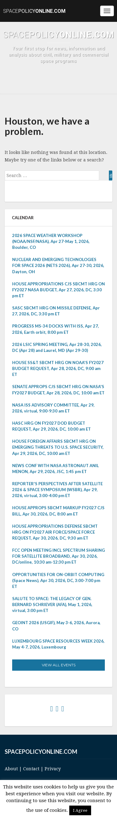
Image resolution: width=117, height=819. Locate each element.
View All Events (59, 665)
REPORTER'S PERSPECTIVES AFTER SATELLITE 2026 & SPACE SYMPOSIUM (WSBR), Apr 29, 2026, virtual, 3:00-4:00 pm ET (57, 489)
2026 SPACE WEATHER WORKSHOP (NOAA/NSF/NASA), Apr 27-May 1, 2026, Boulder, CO (51, 241)
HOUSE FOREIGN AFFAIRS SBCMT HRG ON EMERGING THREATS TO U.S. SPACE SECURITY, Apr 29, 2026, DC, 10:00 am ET (58, 447)
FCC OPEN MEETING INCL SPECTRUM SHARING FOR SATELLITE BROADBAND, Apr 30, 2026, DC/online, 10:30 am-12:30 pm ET (58, 556)
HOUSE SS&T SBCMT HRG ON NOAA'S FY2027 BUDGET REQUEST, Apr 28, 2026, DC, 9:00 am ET (58, 368)
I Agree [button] (80, 810)
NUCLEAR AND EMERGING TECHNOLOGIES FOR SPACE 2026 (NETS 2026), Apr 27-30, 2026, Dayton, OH (58, 265)
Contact (31, 768)
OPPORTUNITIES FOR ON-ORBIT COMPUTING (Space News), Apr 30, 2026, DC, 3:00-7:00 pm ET (58, 580)
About (11, 768)
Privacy (53, 768)
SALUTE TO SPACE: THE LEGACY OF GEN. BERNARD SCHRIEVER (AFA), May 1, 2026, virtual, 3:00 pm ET (52, 604)
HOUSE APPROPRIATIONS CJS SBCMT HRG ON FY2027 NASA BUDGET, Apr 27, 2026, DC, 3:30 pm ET (58, 289)
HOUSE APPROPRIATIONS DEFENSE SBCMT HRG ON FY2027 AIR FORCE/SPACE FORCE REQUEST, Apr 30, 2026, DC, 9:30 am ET (55, 532)
